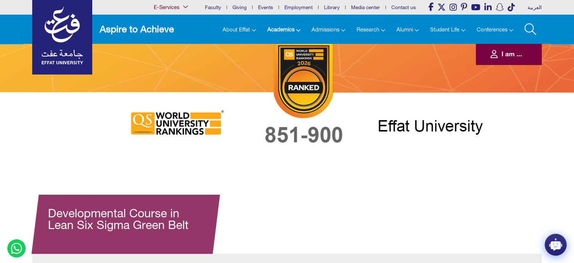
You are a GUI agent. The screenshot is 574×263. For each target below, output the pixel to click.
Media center (365, 7)
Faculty (213, 7)
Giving (239, 7)
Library (332, 7)
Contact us (403, 7)
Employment (298, 7)
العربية (535, 7)
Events (265, 7)
